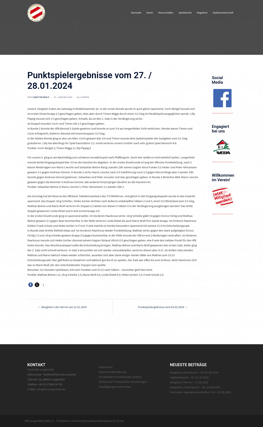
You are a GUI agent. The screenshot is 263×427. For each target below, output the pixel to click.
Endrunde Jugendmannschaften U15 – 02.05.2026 (200, 392)
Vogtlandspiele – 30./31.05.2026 (189, 377)
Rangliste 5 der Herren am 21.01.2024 (64, 307)
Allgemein (83, 97)
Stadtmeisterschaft (223, 12)
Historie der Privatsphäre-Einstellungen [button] (123, 382)
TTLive (120, 421)
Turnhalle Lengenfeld (40, 369)
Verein (149, 12)
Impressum (106, 367)
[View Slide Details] (222, 98)
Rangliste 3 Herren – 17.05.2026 (189, 382)
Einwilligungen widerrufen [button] (115, 386)
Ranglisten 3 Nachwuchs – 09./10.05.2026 (195, 387)
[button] (30, 284)
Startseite (136, 12)
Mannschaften (165, 12)
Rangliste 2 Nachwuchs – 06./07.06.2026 (194, 372)
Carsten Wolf (41, 97)
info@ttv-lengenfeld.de (51, 389)
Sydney (91, 421)
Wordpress (106, 421)
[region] (222, 98)
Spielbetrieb (185, 12)
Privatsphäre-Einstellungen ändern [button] (120, 377)
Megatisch (202, 12)
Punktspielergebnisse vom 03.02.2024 (161, 307)
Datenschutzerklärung (112, 372)
